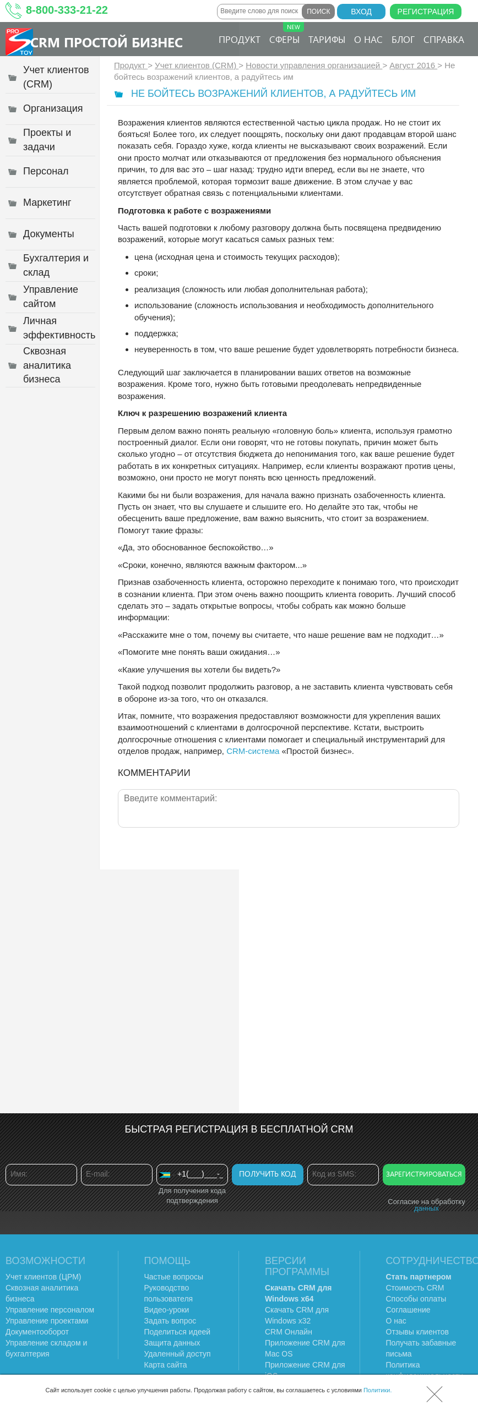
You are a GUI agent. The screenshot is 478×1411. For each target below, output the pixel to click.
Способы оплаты (416, 1298)
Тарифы (326, 39)
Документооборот (37, 1331)
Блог (403, 39)
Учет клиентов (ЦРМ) (44, 1276)
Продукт (239, 39)
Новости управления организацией (314, 65)
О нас (368, 39)
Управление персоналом (50, 1309)
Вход (361, 11)
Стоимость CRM (415, 1287)
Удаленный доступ (177, 1353)
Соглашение (408, 1309)
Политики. (377, 1390)
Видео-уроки (166, 1309)
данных (426, 1208)
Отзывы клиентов (417, 1331)
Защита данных (172, 1342)
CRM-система (252, 751)
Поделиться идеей (177, 1331)
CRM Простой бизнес (106, 42)
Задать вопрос (170, 1320)
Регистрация (426, 11)
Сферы (286, 33)
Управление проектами (47, 1320)
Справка (443, 39)
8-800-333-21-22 (67, 10)
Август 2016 (413, 65)
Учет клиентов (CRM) (196, 65)
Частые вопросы (174, 1276)
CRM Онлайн (288, 1331)
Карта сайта (165, 1364)
